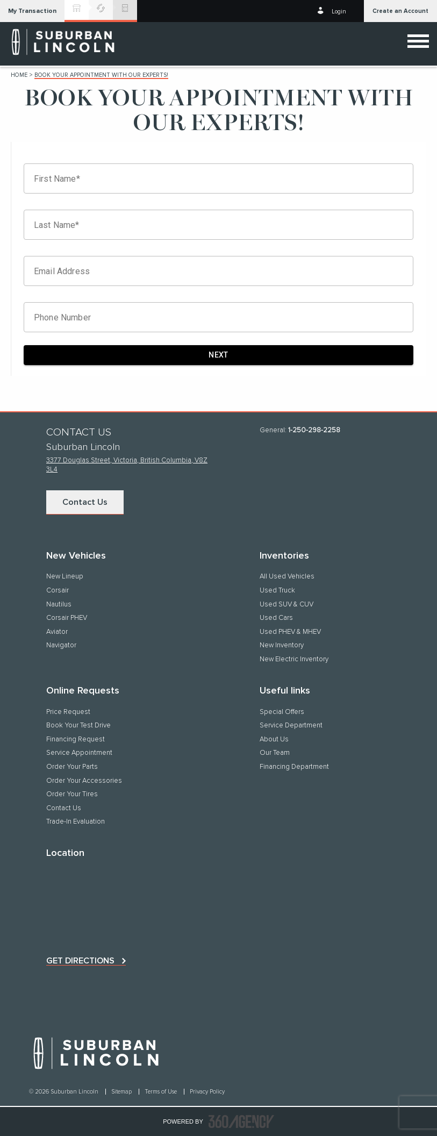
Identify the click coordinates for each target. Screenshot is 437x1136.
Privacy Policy (207, 1092)
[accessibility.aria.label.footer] (241, 1121)
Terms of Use (161, 1092)
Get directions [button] (80, 960)
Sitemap (122, 1092)
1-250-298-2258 (314, 430)
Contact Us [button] (85, 502)
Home (19, 75)
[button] (32, 11)
